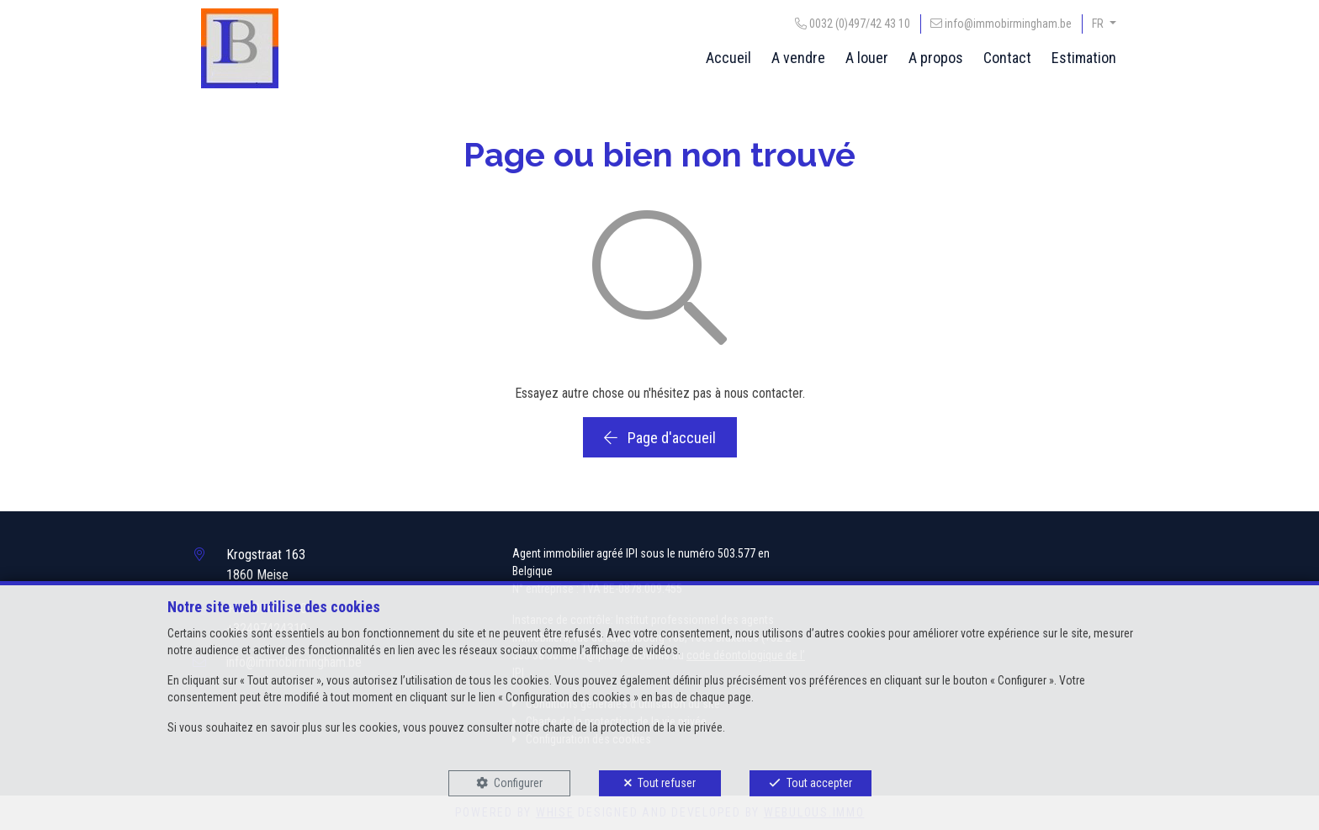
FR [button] (1099, 23)
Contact (1007, 57)
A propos (935, 57)
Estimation (1083, 57)
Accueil (728, 57)
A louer (866, 57)
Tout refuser (667, 783)
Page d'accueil (660, 438)
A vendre (798, 57)
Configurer (518, 783)
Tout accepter (819, 783)
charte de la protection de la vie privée (633, 727)
